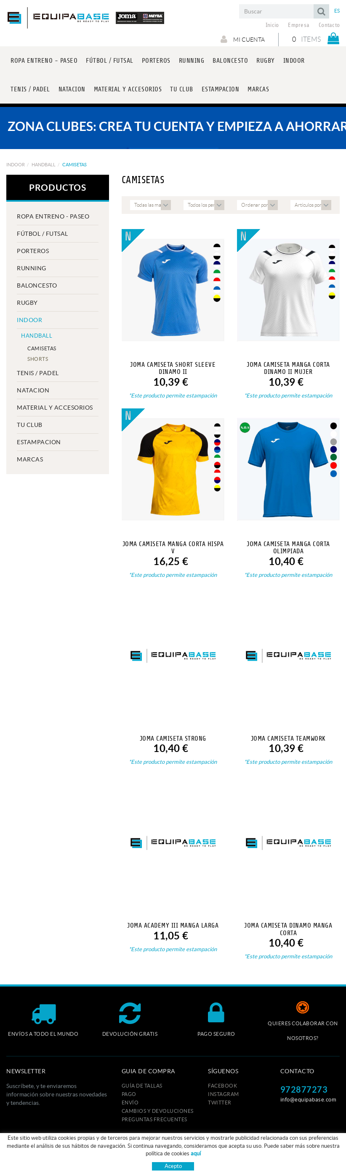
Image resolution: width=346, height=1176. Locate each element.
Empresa (298, 25)
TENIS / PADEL (38, 373)
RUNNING (31, 268)
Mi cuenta (243, 39)
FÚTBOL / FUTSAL (42, 233)
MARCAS (30, 459)
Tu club (30, 424)
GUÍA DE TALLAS (142, 1085)
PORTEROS (33, 251)
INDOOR (15, 164)
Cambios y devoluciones (158, 1111)
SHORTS (37, 359)
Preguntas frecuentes (154, 1119)
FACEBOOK (222, 1085)
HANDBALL (44, 164)
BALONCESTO (37, 285)
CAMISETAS (41, 348)
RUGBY (27, 302)
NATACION (33, 390)
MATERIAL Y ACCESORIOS (55, 407)
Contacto (329, 25)
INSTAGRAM (223, 1094)
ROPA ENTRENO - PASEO (53, 216)
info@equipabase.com (308, 1099)
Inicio (272, 25)
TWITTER (220, 1102)
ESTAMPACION (39, 442)
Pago (129, 1094)
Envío (130, 1102)
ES (337, 10)
